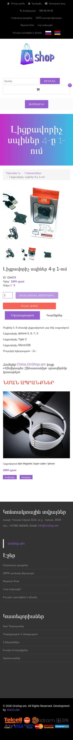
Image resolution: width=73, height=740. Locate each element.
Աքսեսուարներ (11, 658)
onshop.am (16, 543)
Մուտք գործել (16, 3)
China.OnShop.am (31, 364)
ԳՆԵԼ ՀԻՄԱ (29, 305)
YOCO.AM (12, 709)
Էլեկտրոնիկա (33, 172)
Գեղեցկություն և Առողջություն (20, 634)
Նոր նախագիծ (44, 25)
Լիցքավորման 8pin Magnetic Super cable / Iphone (29, 463)
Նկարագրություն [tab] (22, 315)
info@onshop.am (48, 525)
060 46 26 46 (46, 10)
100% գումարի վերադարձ (49, 18)
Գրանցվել (34, 3)
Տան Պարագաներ (13, 626)
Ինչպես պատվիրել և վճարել (27, 32)
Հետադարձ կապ (55, 3)
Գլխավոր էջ (13, 172)
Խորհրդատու (28, 10)
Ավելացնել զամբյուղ (36, 295)
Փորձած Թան (27, 25)
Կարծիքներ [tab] (54, 315)
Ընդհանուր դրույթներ (21, 18)
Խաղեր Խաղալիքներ (15, 650)
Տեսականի (36, 104)
